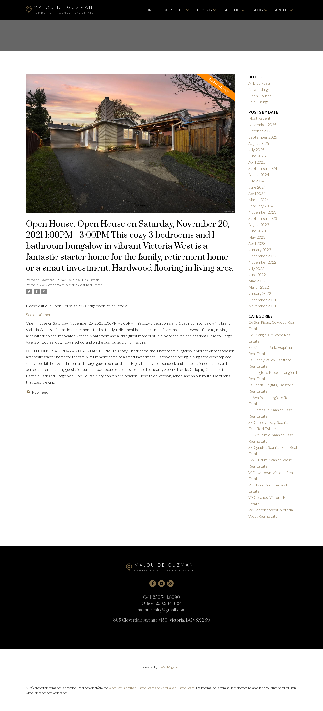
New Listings (259, 89)
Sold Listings (258, 101)
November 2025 (262, 124)
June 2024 (257, 187)
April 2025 (256, 162)
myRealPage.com (169, 667)
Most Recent (259, 118)
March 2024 (258, 199)
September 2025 (262, 137)
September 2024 (262, 168)
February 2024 (260, 206)
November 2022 (262, 262)
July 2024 (256, 180)
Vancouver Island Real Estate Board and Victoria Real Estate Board (151, 688)
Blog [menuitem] (257, 9)
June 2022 (257, 274)
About (281, 9)
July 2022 (256, 268)
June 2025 (257, 155)
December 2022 (262, 255)
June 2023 (257, 230)
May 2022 (256, 281)
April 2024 (256, 193)
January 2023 (259, 249)
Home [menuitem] (148, 9)
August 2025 (258, 143)
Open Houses (260, 95)
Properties (173, 9)
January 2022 (259, 293)
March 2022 (258, 287)
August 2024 (258, 174)
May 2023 (256, 237)
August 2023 (258, 224)
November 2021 (262, 305)
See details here (39, 314)
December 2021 (262, 299)
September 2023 (262, 218)
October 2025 (260, 131)
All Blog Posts (259, 83)
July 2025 (256, 149)
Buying (204, 9)
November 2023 (262, 212)
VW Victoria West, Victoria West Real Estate (70, 285)
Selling (232, 9)
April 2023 (256, 243)
